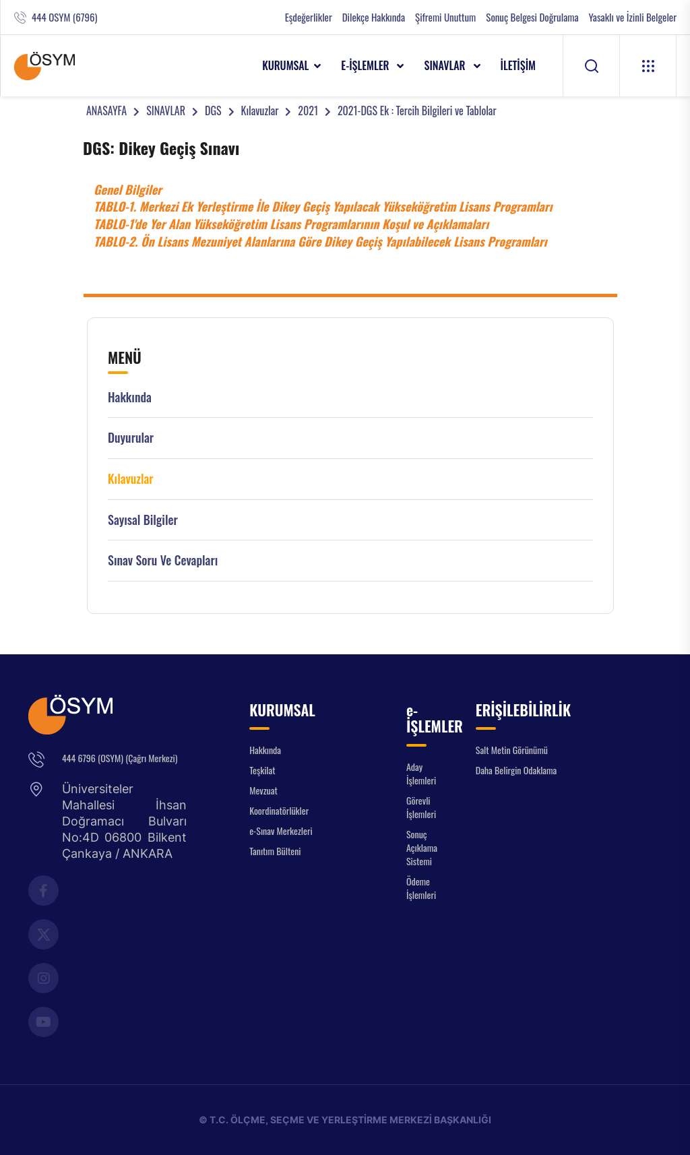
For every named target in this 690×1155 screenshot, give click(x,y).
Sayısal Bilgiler (143, 519)
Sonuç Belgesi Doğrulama (532, 17)
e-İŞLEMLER (366, 65)
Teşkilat (262, 770)
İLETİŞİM (518, 65)
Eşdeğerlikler (308, 17)
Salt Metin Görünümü (512, 750)
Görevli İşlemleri (421, 807)
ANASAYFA (106, 110)
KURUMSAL (285, 65)
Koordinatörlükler (279, 810)
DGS (213, 110)
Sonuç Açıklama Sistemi (421, 847)
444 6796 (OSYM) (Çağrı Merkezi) (119, 758)
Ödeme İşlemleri (421, 888)
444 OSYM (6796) (64, 17)
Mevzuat (263, 790)
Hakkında (130, 397)
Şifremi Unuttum (445, 17)
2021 (308, 110)
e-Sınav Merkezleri (280, 830)
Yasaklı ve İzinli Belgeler (633, 17)
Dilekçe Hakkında (373, 17)
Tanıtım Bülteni (275, 851)
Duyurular (131, 437)
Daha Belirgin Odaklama (516, 770)
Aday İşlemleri (421, 773)
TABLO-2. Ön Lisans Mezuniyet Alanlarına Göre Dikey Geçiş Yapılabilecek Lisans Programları (322, 241)
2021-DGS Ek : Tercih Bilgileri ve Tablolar (417, 110)
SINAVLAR (446, 65)
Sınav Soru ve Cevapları (163, 560)
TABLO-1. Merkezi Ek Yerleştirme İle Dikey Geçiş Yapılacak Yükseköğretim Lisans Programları (323, 206)
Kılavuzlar (260, 110)
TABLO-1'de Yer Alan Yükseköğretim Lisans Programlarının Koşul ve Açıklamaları (291, 223)
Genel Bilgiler (128, 189)
